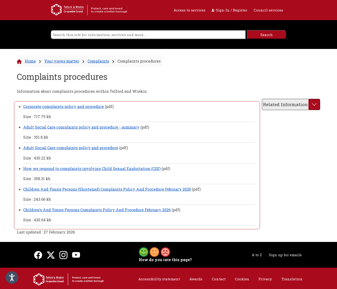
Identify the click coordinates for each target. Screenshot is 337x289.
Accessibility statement (159, 279)
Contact (219, 279)
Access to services (189, 10)
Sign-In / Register (229, 10)
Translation (292, 279)
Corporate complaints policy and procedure (63, 106)
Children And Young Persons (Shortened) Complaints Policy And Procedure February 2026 (107, 189)
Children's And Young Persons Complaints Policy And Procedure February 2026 (97, 209)
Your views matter (61, 61)
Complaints (98, 61)
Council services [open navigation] (268, 10)
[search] (148, 34)
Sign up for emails (285, 254)
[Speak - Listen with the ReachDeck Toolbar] (12, 277)
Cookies (242, 279)
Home (30, 61)
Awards (195, 279)
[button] (154, 251)
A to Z (257, 254)
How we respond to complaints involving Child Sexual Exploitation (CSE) (92, 168)
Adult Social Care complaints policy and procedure (70, 147)
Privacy (265, 279)
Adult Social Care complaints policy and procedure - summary (81, 127)
